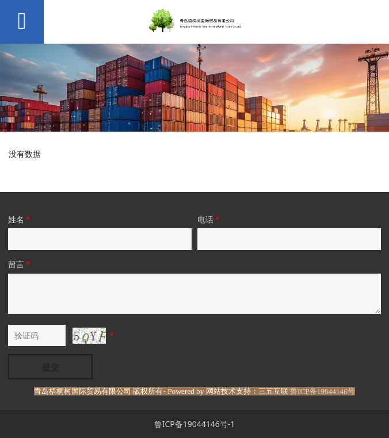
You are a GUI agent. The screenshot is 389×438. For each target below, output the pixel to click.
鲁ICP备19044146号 (322, 391)
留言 (20, 264)
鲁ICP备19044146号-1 (194, 423)
